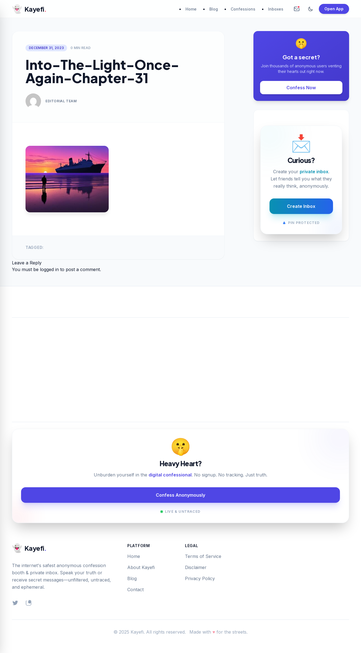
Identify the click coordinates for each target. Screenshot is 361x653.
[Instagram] (28, 603)
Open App (334, 8)
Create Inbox (301, 206)
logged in (49, 269)
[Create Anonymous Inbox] (296, 8)
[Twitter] (15, 603)
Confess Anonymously (180, 495)
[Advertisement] (180, 363)
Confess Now (301, 87)
